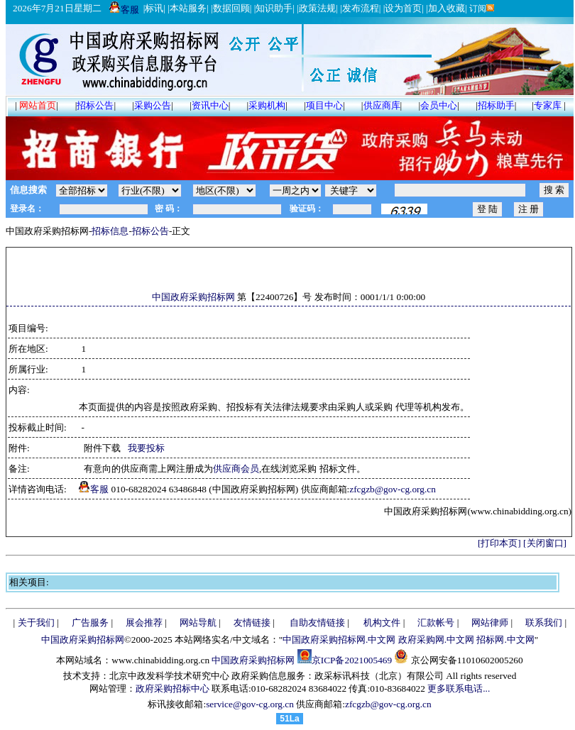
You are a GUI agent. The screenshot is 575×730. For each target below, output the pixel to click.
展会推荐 (144, 622)
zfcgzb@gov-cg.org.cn (392, 489)
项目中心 (324, 105)
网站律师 (489, 622)
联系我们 (543, 622)
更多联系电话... (458, 688)
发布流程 (360, 8)
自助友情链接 (317, 622)
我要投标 (146, 448)
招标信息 (110, 231)
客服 (124, 9)
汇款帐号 (435, 622)
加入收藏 (446, 8)
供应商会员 (236, 468)
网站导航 (198, 622)
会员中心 (438, 105)
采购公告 (152, 105)
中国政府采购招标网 (193, 297)
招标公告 (95, 105)
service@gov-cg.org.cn (250, 704)
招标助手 (496, 105)
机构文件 (381, 622)
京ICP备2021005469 (352, 660)
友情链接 (252, 622)
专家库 (548, 105)
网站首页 (37, 105)
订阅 (481, 8)
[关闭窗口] (544, 543)
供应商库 (381, 105)
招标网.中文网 (505, 639)
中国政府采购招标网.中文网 (339, 639)
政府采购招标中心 (172, 688)
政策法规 (317, 8)
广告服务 (90, 622)
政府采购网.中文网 (436, 639)
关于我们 (36, 622)
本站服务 (188, 8)
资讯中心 (210, 105)
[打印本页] (499, 543)
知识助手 (274, 8)
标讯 (154, 8)
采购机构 (266, 105)
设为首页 (403, 8)
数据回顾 (231, 8)
